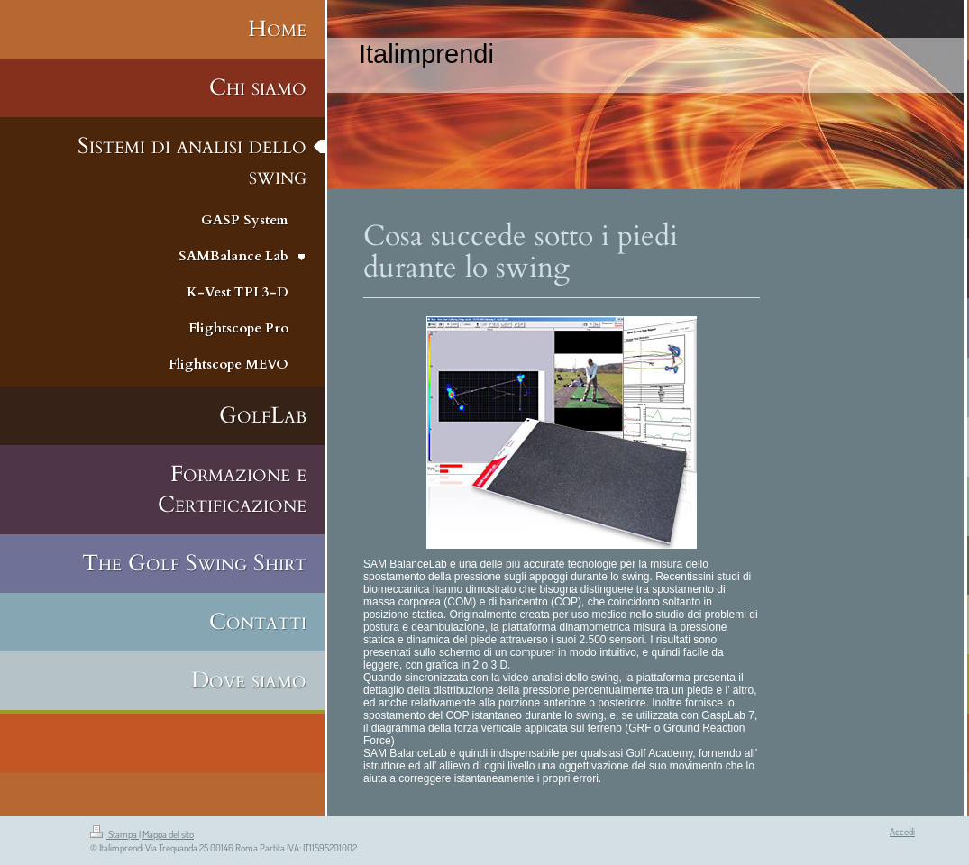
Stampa (114, 834)
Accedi (902, 831)
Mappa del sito (168, 834)
